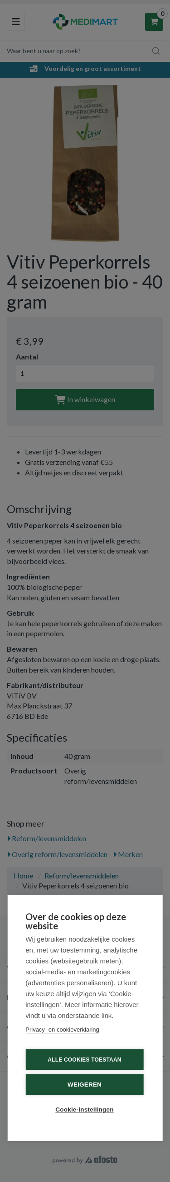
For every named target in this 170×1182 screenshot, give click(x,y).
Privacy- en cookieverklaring (62, 1029)
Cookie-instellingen (84, 1109)
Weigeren (85, 1084)
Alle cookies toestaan (84, 1060)
